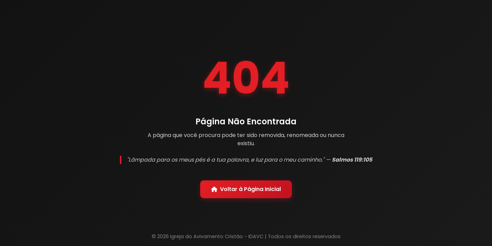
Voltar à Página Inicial (246, 189)
